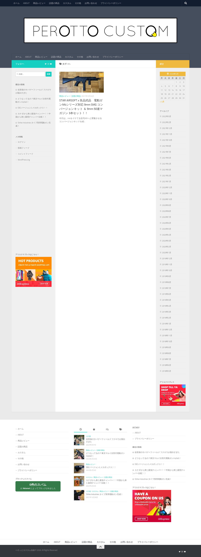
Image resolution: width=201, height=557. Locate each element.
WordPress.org (24, 160)
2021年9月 (166, 146)
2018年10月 (167, 341)
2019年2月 (166, 318)
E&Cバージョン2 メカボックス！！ (33, 108)
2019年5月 (166, 300)
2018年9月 (166, 347)
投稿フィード (23, 148)
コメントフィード (25, 154)
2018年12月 (167, 329)
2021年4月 (166, 164)
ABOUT (26, 3)
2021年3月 (166, 170)
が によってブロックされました (38, 486)
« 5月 (162, 102)
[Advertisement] (33, 208)
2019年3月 (166, 312)
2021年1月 (166, 181)
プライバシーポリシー (111, 3)
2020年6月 (166, 223)
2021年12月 (167, 128)
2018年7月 (166, 359)
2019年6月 (166, 294)
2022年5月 (166, 116)
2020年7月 (166, 217)
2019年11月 (167, 264)
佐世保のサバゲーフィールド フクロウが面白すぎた (157, 452)
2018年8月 (166, 353)
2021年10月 (167, 140)
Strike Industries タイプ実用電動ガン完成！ (104, 494)
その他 (78, 3)
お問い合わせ (91, 3)
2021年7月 (166, 152)
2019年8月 (166, 282)
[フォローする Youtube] (51, 64)
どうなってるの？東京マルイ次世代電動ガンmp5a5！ (158, 458)
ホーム (16, 3)
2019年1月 (166, 324)
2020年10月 (167, 199)
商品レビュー (39, 3)
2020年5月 (166, 229)
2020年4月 (166, 235)
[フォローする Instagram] (48, 64)
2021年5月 (166, 158)
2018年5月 (166, 371)
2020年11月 (167, 193)
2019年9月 (166, 276)
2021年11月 (167, 134)
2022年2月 (166, 122)
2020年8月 (166, 211)
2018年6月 (166, 365)
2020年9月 (166, 205)
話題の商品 (54, 3)
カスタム (67, 3)
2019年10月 (167, 270)
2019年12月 (167, 258)
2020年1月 (166, 252)
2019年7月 (166, 288)
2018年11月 (167, 335)
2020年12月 (167, 187)
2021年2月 (166, 175)
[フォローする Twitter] (45, 64)
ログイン (22, 142)
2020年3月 (166, 241)
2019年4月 (166, 306)
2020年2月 (166, 247)
